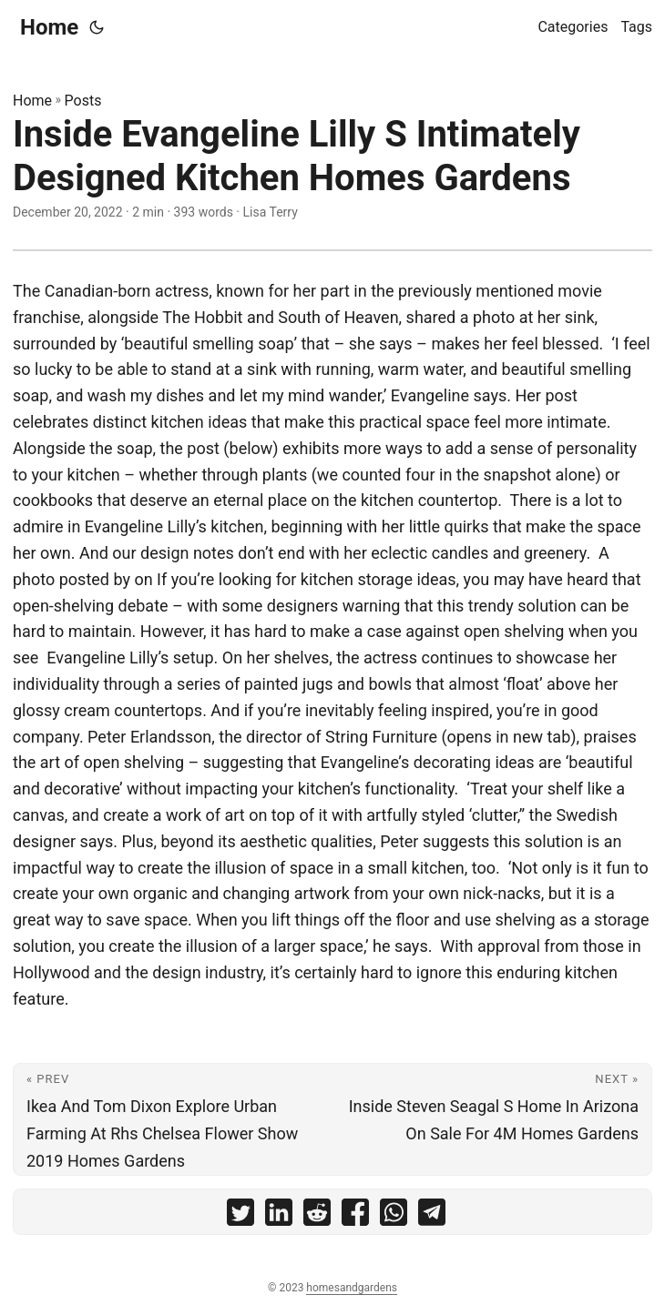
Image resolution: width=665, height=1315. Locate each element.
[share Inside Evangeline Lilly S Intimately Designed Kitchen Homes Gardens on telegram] (431, 1216)
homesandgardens (351, 1287)
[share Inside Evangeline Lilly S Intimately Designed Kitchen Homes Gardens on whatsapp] (393, 1216)
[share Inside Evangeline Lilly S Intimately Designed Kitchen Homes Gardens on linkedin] (278, 1216)
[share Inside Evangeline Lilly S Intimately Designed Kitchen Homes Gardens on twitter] (240, 1216)
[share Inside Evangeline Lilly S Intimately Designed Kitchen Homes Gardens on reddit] (317, 1216)
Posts (83, 100)
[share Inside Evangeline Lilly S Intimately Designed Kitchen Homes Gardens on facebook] (355, 1216)
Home (49, 27)
